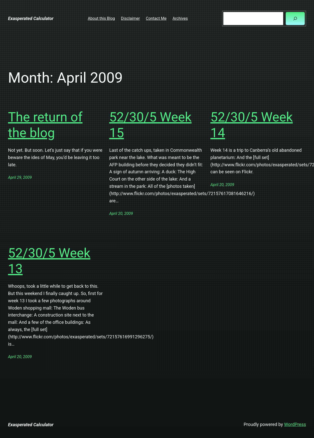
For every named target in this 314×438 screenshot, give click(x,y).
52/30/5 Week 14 (251, 124)
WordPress (295, 424)
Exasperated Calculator (30, 18)
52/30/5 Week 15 (150, 124)
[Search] (295, 18)
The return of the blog (45, 124)
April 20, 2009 (121, 213)
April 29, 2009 (20, 177)
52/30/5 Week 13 (49, 260)
